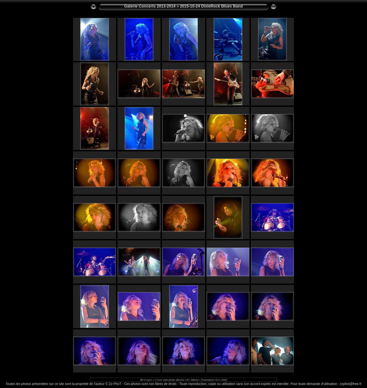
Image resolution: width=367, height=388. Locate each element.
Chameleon (207, 379)
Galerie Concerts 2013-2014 (150, 6)
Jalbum (194, 379)
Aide (224, 379)
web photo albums (173, 379)
